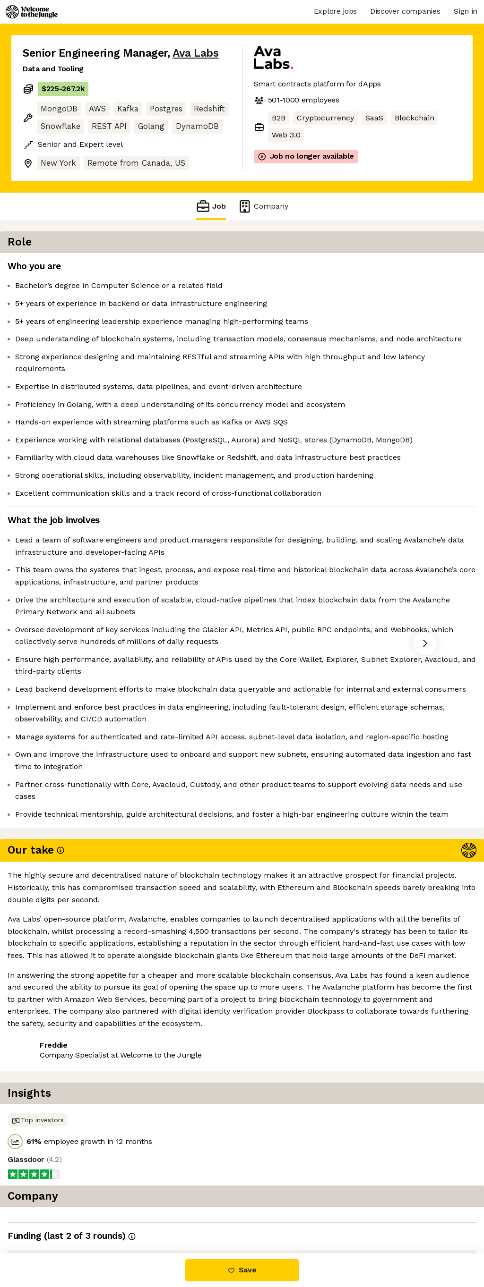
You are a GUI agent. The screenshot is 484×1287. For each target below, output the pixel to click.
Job (211, 206)
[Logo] (32, 11)
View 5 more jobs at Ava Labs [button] (142, 1213)
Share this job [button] (48, 1213)
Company (262, 206)
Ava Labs (195, 53)
